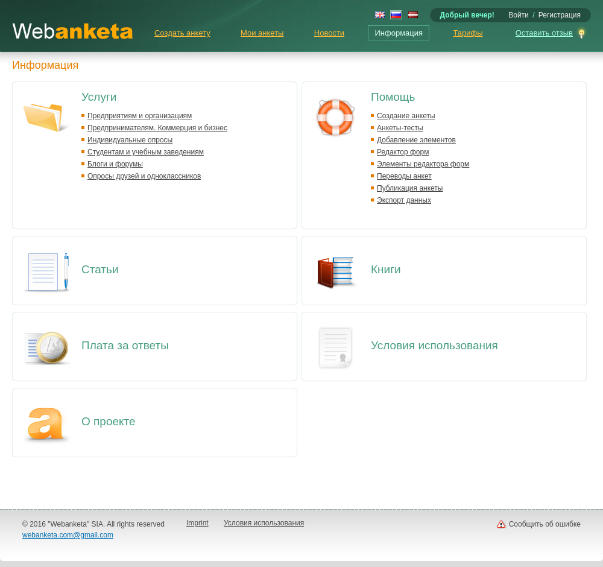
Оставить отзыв (544, 32)
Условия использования (434, 345)
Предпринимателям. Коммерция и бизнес (157, 128)
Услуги (98, 96)
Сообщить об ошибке (545, 524)
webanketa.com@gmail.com (67, 535)
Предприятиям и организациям (139, 116)
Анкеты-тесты (400, 128)
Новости (329, 32)
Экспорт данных (404, 200)
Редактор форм (403, 152)
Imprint (197, 523)
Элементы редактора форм (423, 164)
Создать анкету (182, 32)
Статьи (100, 269)
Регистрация (559, 15)
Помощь (393, 96)
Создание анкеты (406, 116)
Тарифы (467, 32)
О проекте (108, 421)
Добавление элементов (416, 140)
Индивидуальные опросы (129, 140)
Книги (386, 269)
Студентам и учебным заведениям (145, 152)
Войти (518, 15)
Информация (398, 32)
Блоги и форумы (115, 164)
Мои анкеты (262, 32)
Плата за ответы (125, 345)
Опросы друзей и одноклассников (144, 176)
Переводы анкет (404, 176)
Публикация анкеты (410, 188)
